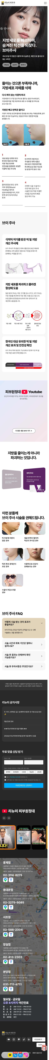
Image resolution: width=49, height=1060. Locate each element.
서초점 (24, 772)
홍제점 (8, 772)
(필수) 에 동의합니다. (17, 777)
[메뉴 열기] (45, 3)
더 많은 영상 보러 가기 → (23, 440)
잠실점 (32, 772)
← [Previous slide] (4, 827)
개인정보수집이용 (15, 777)
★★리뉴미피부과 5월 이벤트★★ (15, 729)
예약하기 (23, 65)
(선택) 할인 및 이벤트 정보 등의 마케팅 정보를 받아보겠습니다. (23, 780)
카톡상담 (6, 65)
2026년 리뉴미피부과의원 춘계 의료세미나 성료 (20, 736)
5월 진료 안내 (8, 721)
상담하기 (14, 65)
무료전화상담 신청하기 (23, 785)
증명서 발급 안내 (37, 1053)
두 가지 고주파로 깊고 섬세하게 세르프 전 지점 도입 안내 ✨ (22, 713)
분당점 (39, 772)
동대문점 (16, 772)
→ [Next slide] (9, 827)
